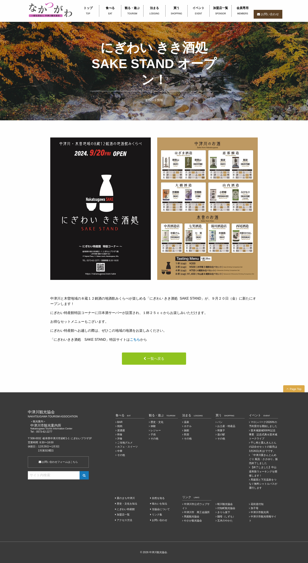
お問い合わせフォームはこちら (58, 461)
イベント (198, 11)
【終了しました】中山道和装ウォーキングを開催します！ (263, 471)
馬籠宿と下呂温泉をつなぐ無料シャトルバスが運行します (263, 483)
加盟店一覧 (220, 11)
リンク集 (157, 514)
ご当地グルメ (125, 442)
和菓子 (221, 430)
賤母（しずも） (226, 516)
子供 (153, 434)
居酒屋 (121, 430)
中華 (119, 451)
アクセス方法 (124, 520)
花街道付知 (257, 504)
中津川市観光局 (260, 512)
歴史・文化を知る (127, 503)
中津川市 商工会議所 (197, 512)
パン (219, 422)
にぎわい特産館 (126, 509)
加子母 (254, 508)
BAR (120, 422)
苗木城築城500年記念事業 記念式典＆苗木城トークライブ (263, 434)
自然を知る (158, 498)
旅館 (186, 430)
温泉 (186, 422)
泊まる (154, 11)
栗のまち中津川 (126, 498)
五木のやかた (225, 520)
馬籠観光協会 (191, 516)
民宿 (186, 434)
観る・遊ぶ (132, 11)
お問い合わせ (270, 14)
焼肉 (119, 426)
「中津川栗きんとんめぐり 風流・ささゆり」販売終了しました (263, 459)
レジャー (156, 430)
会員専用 (242, 11)
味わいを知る (159, 503)
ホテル (188, 426)
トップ (88, 11)
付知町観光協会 (226, 508)
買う (176, 11)
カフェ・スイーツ (127, 446)
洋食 (119, 438)
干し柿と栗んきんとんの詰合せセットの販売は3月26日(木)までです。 (263, 446)
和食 (119, 434)
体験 (153, 426)
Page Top (296, 389)
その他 (121, 455)
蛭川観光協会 (225, 504)
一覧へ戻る (155, 358)
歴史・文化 (157, 422)
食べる (110, 11)
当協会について (161, 509)
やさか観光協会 (193, 520)
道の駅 (221, 434)
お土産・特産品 (226, 426)
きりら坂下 (223, 512)
